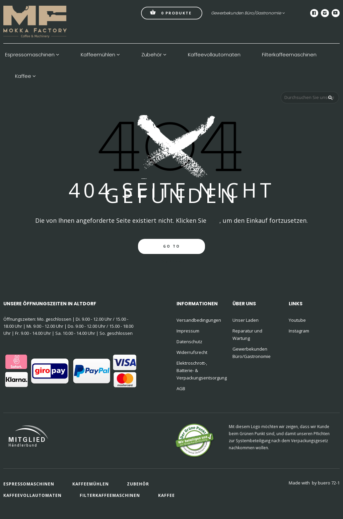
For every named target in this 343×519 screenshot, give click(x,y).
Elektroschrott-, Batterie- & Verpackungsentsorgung (200, 370)
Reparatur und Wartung (247, 334)
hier (213, 220)
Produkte (171, 12)
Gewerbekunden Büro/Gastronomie (248, 13)
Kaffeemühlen (100, 55)
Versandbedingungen (199, 320)
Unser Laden (245, 320)
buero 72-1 (329, 483)
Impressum (188, 331)
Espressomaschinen (32, 55)
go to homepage (171, 249)
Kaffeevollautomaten (214, 55)
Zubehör (153, 55)
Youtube (297, 320)
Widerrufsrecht (192, 352)
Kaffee (25, 76)
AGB (181, 388)
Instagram (299, 331)
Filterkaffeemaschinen (289, 55)
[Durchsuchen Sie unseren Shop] (310, 97)
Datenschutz (189, 342)
